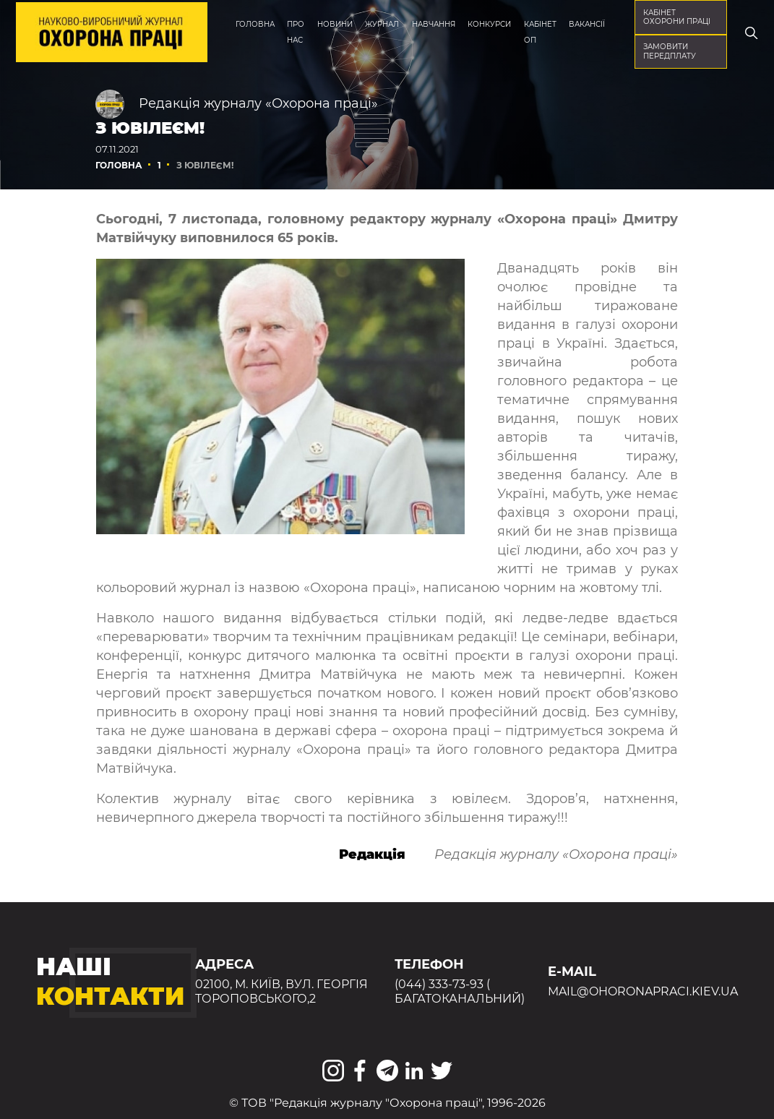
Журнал (382, 24)
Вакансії (587, 24)
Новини (335, 24)
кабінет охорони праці (676, 17)
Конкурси (489, 24)
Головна (255, 24)
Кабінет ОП (540, 32)
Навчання (433, 24)
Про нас (295, 32)
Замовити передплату (669, 51)
